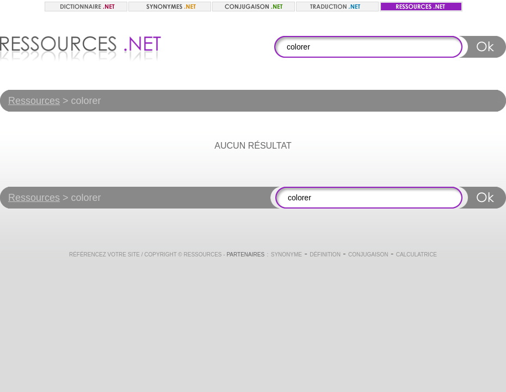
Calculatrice (416, 255)
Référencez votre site (104, 255)
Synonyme (286, 255)
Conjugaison (368, 255)
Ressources (34, 100)
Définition (325, 255)
